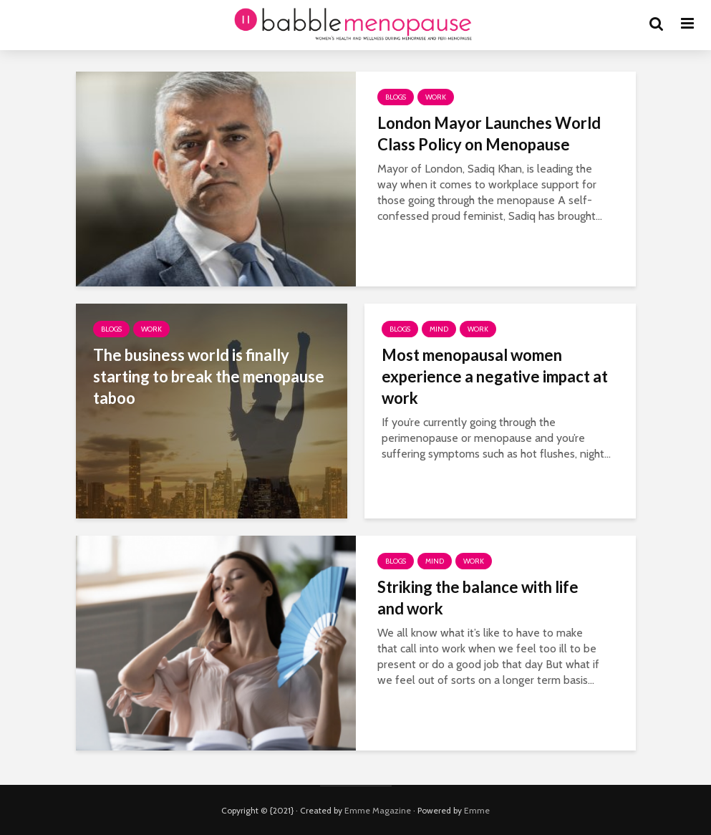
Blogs (395, 97)
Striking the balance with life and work (478, 597)
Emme (477, 810)
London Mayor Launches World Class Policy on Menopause (489, 133)
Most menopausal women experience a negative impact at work (495, 376)
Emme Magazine (377, 810)
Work (435, 97)
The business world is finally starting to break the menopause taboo (208, 376)
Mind (439, 329)
